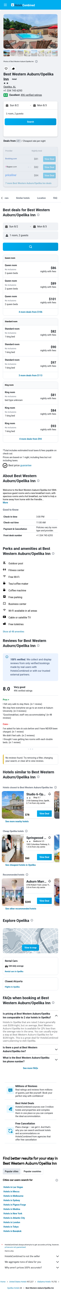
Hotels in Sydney (11, 1200)
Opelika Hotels (13, 1288)
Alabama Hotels (44, 1282)
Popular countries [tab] (32, 1171)
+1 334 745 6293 (12, 90)
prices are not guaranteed (15, 1247)
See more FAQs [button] (30, 1068)
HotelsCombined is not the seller (32, 1256)
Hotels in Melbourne (13, 1196)
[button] (5, 4)
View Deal (44, 813)
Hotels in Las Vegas (13, 1187)
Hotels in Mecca (11, 1191)
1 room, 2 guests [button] (14, 113)
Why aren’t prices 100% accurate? (32, 1267)
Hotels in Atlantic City (14, 1218)
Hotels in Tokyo (11, 1226)
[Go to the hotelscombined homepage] (23, 4)
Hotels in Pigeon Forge (14, 1204)
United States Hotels (17, 1282)
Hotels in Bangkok (12, 1231)
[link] (17, 821)
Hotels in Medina (11, 1209)
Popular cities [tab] (11, 1171)
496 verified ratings (31, 95)
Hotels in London (11, 1222)
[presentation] (36, 61)
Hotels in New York (12, 1213)
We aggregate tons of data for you (32, 1262)
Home (2, 1282)
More (5, 502)
